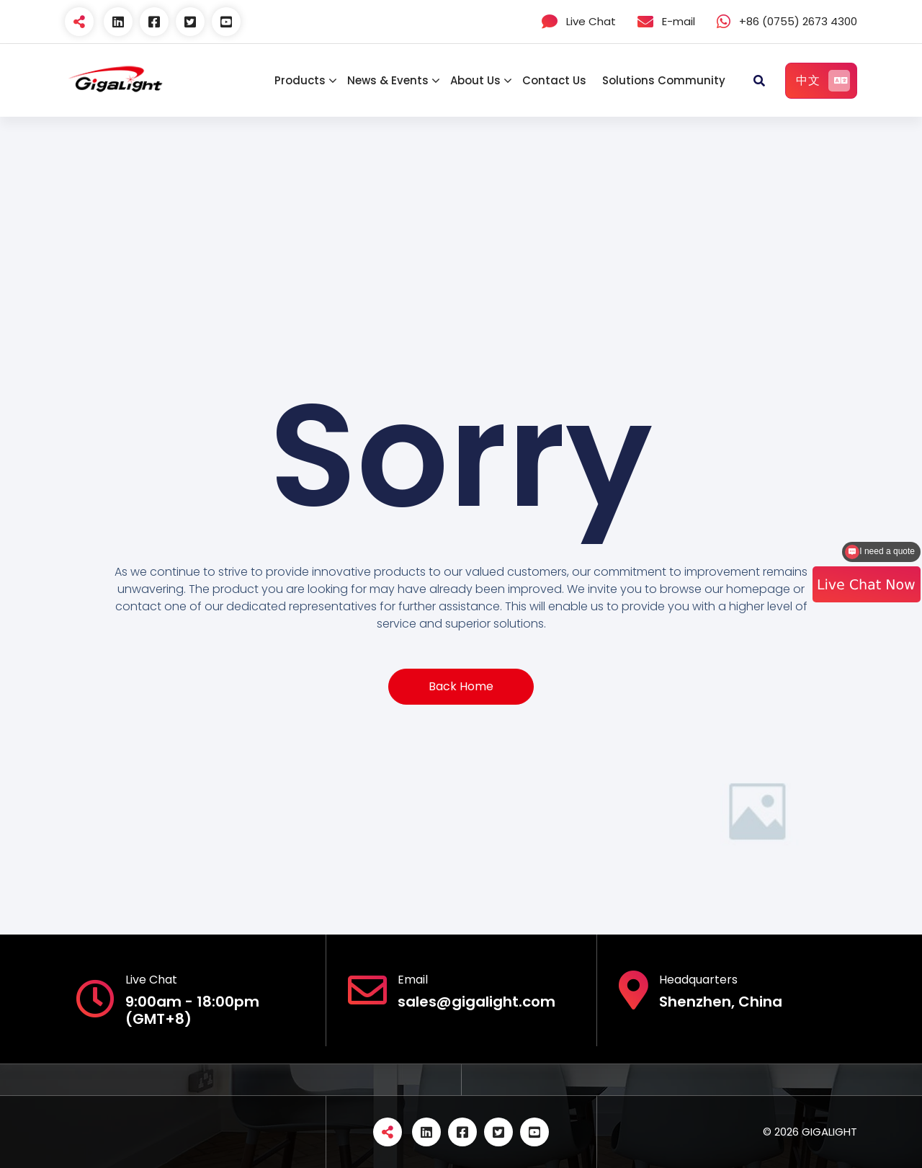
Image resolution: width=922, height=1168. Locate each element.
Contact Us (554, 80)
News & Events (388, 80)
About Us (475, 80)
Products (300, 80)
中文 (823, 81)
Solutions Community (663, 80)
